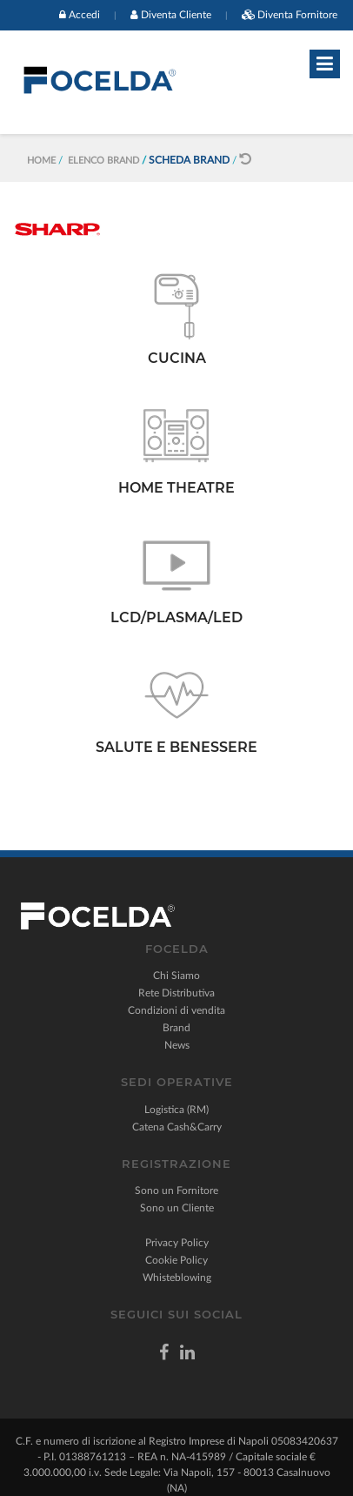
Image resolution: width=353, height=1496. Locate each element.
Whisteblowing (177, 1277)
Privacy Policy (177, 1243)
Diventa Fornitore (297, 15)
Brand (176, 1028)
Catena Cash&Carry (177, 1127)
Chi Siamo (176, 975)
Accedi (84, 15)
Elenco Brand (103, 160)
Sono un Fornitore (176, 1190)
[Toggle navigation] (325, 64)
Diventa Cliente (176, 15)
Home (41, 160)
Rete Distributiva (176, 993)
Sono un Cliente (177, 1208)
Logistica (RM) (176, 1109)
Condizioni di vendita (176, 1010)
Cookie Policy (176, 1260)
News (177, 1045)
